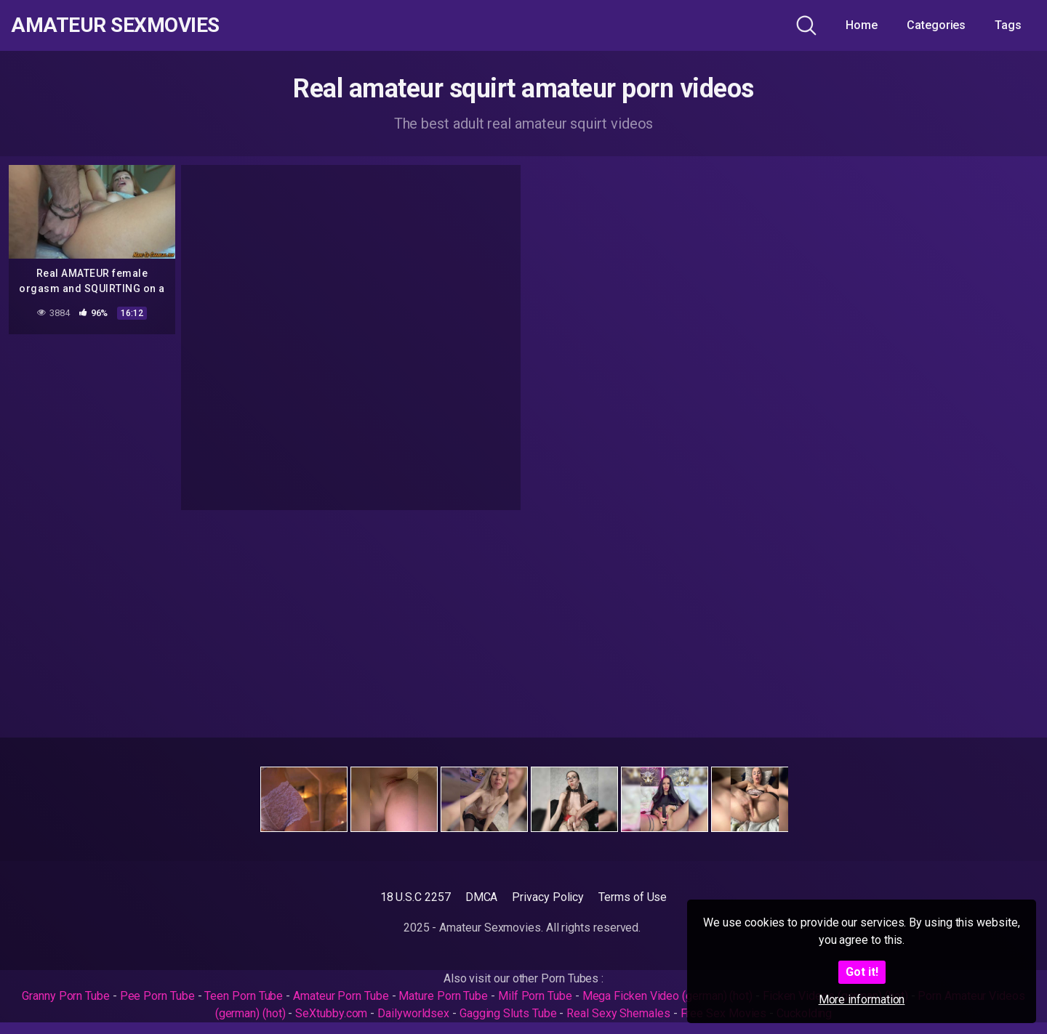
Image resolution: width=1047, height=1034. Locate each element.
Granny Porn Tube (66, 996)
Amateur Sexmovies (115, 25)
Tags (1008, 25)
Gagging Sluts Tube (508, 1013)
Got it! (862, 972)
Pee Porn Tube (157, 996)
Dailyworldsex (413, 1013)
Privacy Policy (548, 897)
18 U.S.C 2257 (415, 897)
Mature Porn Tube (443, 996)
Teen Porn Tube (243, 996)
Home (862, 25)
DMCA (481, 897)
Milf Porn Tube (535, 996)
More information (862, 999)
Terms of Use (632, 897)
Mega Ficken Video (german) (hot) (667, 996)
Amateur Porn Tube (341, 996)
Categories (936, 25)
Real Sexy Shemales (618, 1013)
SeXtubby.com (332, 1013)
